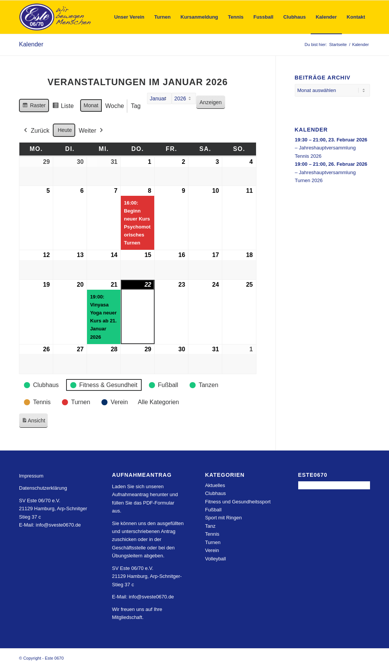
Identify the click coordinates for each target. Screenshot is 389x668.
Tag (136, 106)
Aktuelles (215, 485)
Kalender (31, 44)
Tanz (210, 526)
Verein (212, 550)
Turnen (213, 542)
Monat (91, 105)
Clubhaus (215, 493)
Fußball (213, 510)
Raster (34, 106)
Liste (63, 107)
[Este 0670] (55, 17)
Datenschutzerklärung (43, 488)
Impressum (31, 476)
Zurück (35, 130)
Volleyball (215, 559)
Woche (114, 106)
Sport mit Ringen (223, 517)
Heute (65, 130)
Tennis (212, 534)
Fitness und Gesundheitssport (238, 502)
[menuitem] (129, 17)
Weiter (91, 130)
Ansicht (34, 422)
